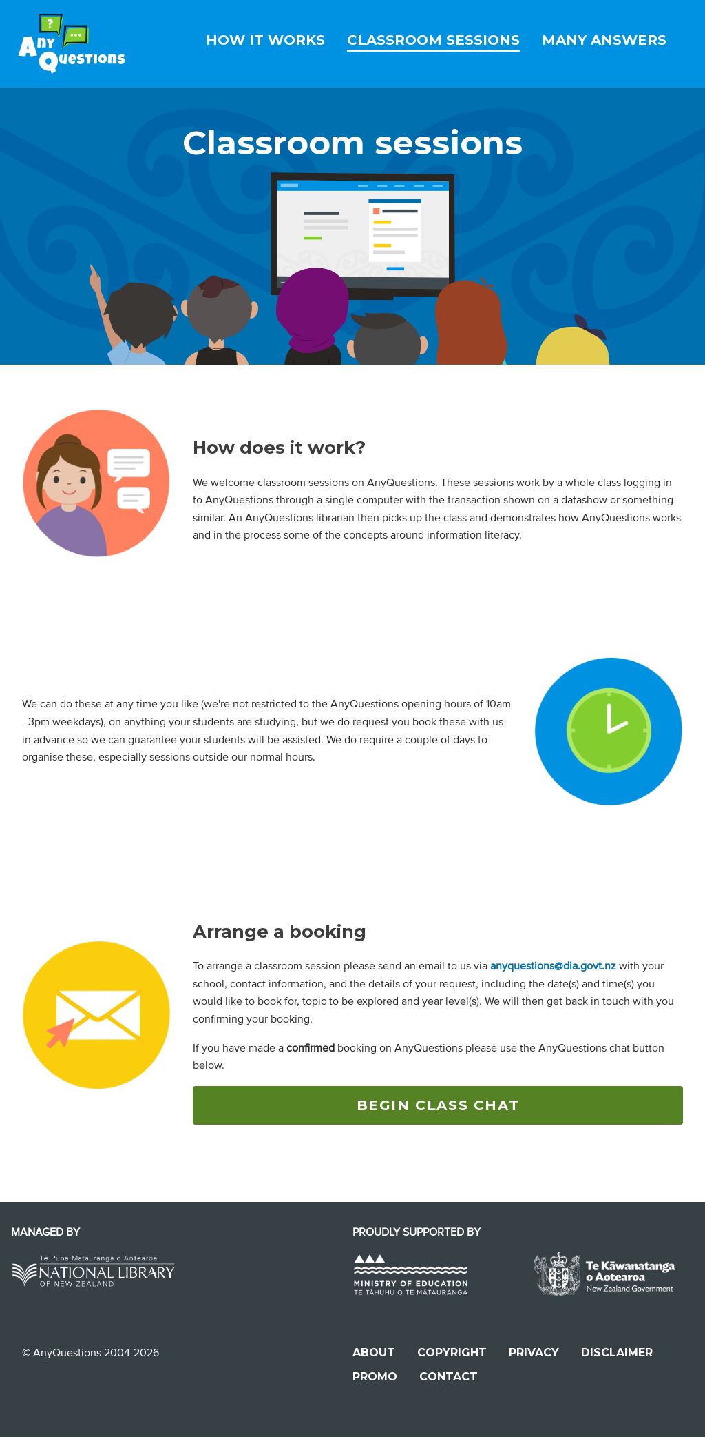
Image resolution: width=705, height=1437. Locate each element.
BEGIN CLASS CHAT (438, 1105)
